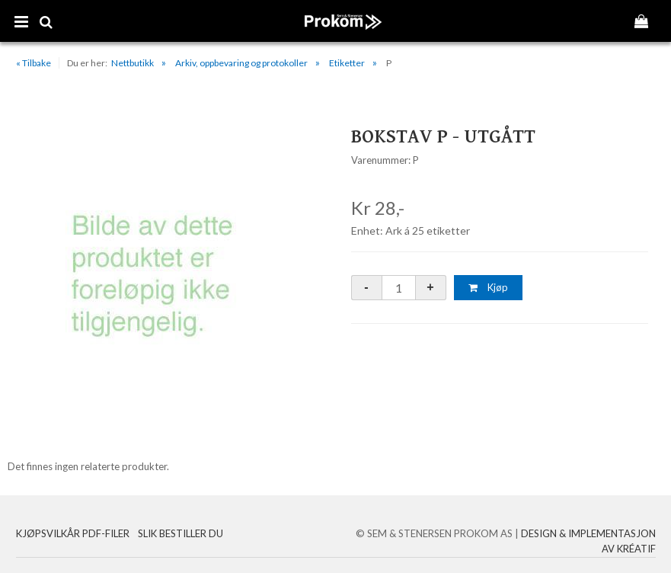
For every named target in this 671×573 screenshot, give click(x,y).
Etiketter (347, 63)
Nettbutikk (132, 63)
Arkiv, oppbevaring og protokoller (241, 63)
